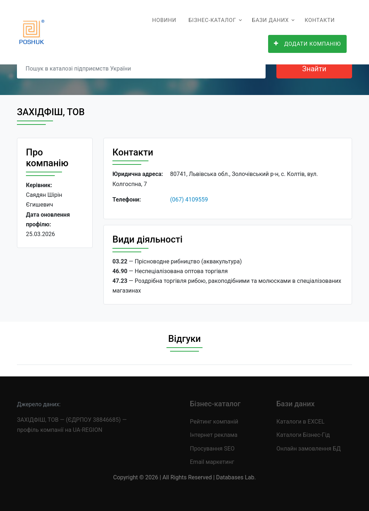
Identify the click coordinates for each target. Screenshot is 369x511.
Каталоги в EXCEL (300, 421)
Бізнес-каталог (212, 20)
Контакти (319, 20)
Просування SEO (212, 448)
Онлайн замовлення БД (308, 448)
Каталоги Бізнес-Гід (303, 434)
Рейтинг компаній (214, 421)
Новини (164, 20)
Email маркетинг (212, 461)
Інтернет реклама (213, 434)
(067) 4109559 (189, 199)
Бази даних (270, 20)
